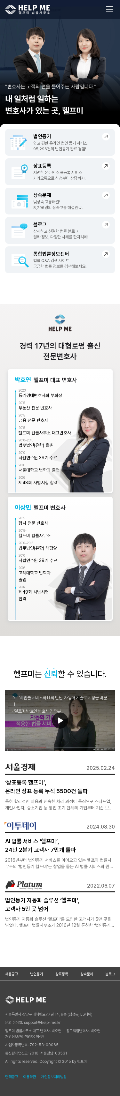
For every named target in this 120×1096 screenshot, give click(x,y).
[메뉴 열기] (109, 9)
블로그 (110, 974)
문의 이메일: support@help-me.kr (32, 1022)
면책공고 (11, 1077)
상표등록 (61, 974)
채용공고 (11, 974)
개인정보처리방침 (54, 1077)
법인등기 (36, 974)
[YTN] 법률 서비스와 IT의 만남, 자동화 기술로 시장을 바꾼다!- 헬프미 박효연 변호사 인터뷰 (59, 704)
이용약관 (29, 1077)
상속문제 (86, 974)
